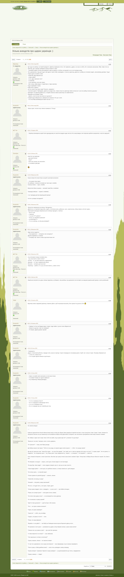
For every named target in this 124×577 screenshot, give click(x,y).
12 (27, 59)
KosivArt (15, 105)
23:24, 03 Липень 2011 (32, 153)
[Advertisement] (62, 26)
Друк (110, 59)
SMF (27, 575)
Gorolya (15, 153)
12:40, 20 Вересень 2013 (33, 422)
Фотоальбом (61, 571)
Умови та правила (104, 575)
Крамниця (84, 571)
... (24, 59)
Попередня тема (97, 55)
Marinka (15, 64)
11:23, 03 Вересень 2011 (33, 174)
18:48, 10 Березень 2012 (33, 204)
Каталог (76, 571)
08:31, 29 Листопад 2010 (33, 105)
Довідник (43, 571)
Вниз (13, 59)
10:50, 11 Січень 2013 (32, 373)
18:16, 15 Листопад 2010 (33, 63)
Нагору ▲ (111, 575)
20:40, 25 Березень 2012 (33, 254)
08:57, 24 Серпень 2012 (33, 323)
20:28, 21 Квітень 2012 (33, 277)
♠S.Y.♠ (15, 130)
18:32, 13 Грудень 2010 (33, 130)
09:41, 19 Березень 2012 (33, 229)
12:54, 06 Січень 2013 (32, 348)
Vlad (14, 300)
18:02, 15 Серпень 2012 (33, 300)
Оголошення (52, 571)
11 (26, 59)
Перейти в (86, 566)
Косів (29, 571)
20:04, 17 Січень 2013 (32, 397)
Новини (36, 571)
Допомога (98, 575)
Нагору (14, 559)
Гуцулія (69, 571)
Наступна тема (107, 55)
